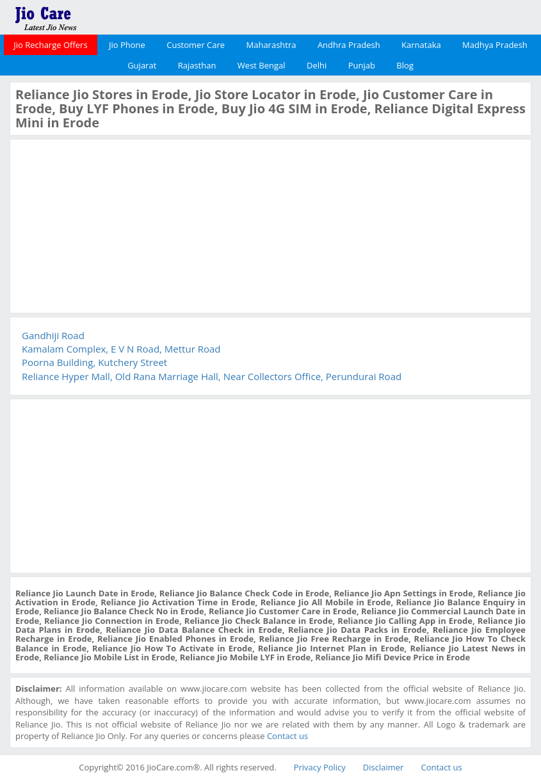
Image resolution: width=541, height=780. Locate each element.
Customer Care (195, 45)
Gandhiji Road (53, 335)
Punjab (361, 65)
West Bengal (262, 65)
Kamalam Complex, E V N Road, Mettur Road (121, 348)
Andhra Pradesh (349, 45)
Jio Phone (127, 45)
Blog (405, 65)
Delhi (317, 65)
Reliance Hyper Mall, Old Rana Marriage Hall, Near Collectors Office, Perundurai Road (211, 376)
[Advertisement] (111, 225)
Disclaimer (383, 767)
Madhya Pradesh (495, 45)
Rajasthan (197, 65)
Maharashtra (271, 45)
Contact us (287, 736)
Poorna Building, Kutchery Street (94, 362)
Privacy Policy (320, 767)
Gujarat (141, 65)
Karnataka (421, 45)
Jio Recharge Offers (50, 45)
